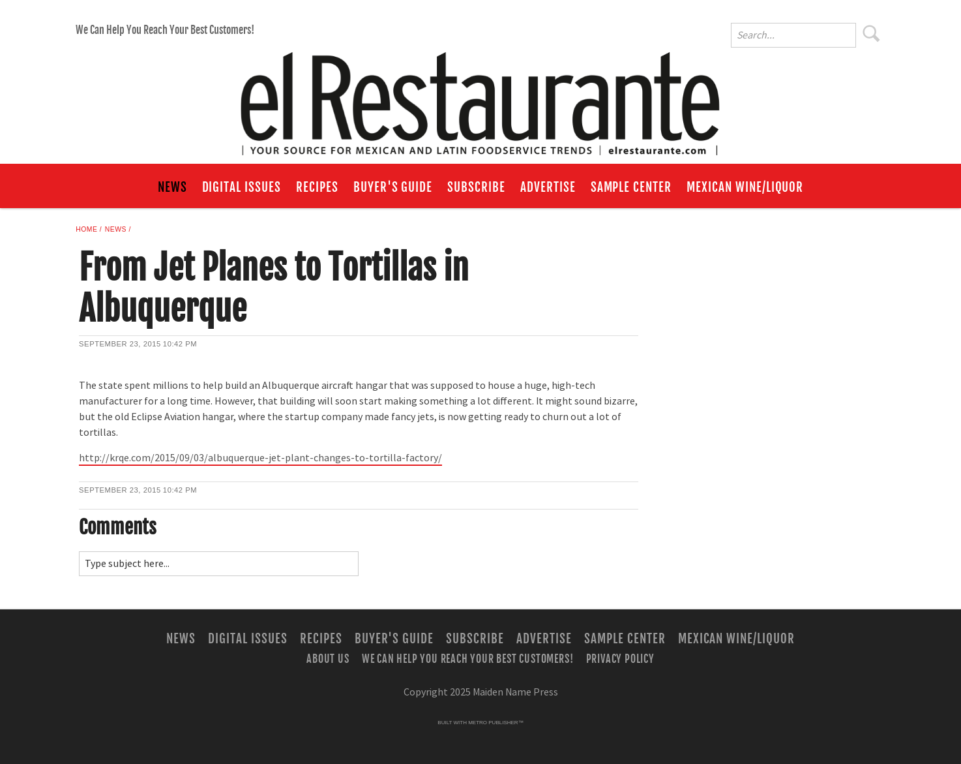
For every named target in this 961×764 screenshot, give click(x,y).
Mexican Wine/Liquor (745, 187)
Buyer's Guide (392, 187)
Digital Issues (241, 187)
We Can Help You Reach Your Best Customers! (165, 30)
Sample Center (631, 187)
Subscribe (476, 187)
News (172, 187)
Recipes (317, 187)
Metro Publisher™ (495, 723)
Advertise (548, 187)
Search (871, 33)
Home (86, 229)
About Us (327, 658)
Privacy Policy (620, 658)
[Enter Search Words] (793, 35)
